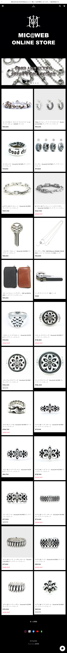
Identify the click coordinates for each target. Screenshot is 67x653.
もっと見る (33, 621)
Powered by (33, 644)
